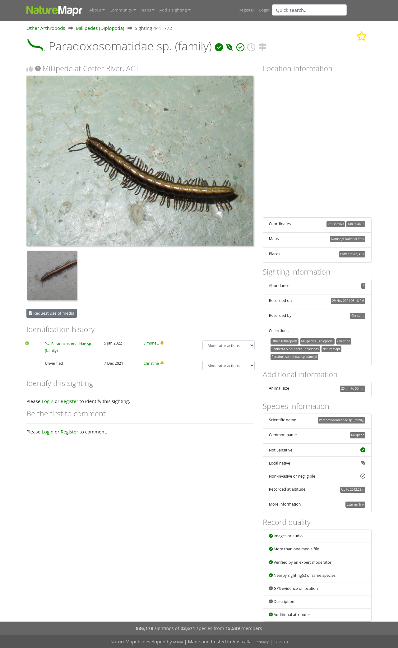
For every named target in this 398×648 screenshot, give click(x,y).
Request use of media (51, 313)
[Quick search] (309, 10)
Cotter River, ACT (352, 254)
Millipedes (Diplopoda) (100, 28)
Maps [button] (146, 10)
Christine (151, 363)
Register (246, 10)
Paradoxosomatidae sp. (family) (294, 356)
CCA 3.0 (281, 642)
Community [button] (120, 10)
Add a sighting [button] (173, 10)
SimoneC (151, 343)
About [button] (95, 10)
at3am (178, 642)
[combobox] (322, 10)
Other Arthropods (45, 28)
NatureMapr (331, 349)
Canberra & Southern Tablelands (294, 349)
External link (355, 504)
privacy (263, 642)
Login (264, 10)
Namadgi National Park (347, 239)
